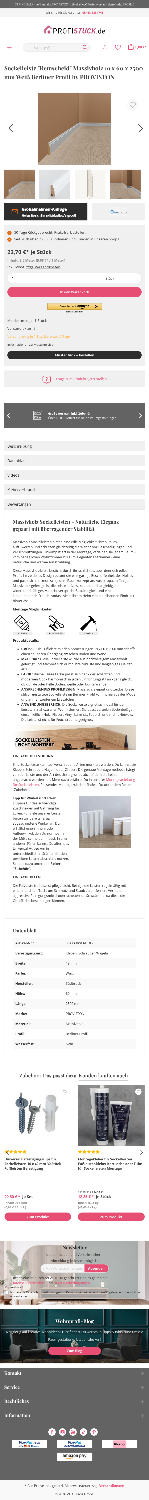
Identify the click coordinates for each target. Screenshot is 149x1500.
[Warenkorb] (137, 47)
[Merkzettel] (118, 47)
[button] (74, 308)
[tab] (74, 446)
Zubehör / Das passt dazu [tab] (47, 1075)
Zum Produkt (38, 1217)
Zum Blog (74, 1350)
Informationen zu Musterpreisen (31, 345)
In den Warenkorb (74, 292)
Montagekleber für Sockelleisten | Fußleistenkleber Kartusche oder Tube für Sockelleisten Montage (110, 1164)
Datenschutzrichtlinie (29, 1283)
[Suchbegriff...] (51, 47)
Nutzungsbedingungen (72, 1283)
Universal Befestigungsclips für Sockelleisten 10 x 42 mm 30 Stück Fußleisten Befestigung (32, 1164)
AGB (105, 1292)
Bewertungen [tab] (19, 504)
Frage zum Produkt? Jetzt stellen (81, 379)
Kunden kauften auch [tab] (103, 1075)
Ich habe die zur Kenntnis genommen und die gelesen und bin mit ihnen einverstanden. (75, 1294)
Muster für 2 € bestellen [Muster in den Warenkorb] (74, 355)
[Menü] (9, 47)
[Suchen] (85, 47)
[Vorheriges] (9, 130)
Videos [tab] (13, 475)
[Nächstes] (139, 130)
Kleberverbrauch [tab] (22, 489)
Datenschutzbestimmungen (43, 1292)
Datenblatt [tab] (16, 460)
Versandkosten (111, 1485)
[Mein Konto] (105, 47)
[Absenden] (96, 1268)
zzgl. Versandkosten (43, 267)
